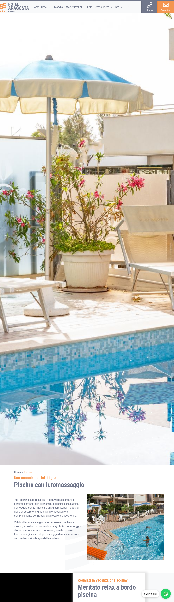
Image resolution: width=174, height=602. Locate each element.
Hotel (46, 7)
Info (119, 7)
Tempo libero (103, 7)
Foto (89, 7)
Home (35, 7)
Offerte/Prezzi (74, 7)
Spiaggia (58, 7)
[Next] (95, 563)
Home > (18, 472)
